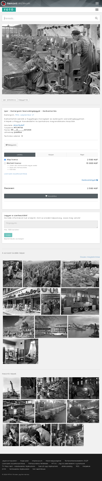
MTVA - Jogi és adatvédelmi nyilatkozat (68, 463)
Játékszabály (67, 466)
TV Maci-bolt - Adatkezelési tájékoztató (18, 466)
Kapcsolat (24, 461)
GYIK (4, 469)
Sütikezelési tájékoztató (19, 469)
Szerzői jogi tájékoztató (48, 466)
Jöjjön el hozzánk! (9, 461)
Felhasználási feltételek (38, 463)
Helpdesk (86, 466)
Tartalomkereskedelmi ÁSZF (77, 461)
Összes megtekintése (90, 257)
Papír (82, 155)
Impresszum (37, 461)
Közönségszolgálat (53, 461)
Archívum (15, 3)
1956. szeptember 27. (25, 115)
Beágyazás (11, 145)
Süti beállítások (39, 469)
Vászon (51, 155)
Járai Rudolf (18, 125)
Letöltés (20, 155)
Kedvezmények (90, 180)
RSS (77, 466)
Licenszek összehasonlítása (15, 174)
